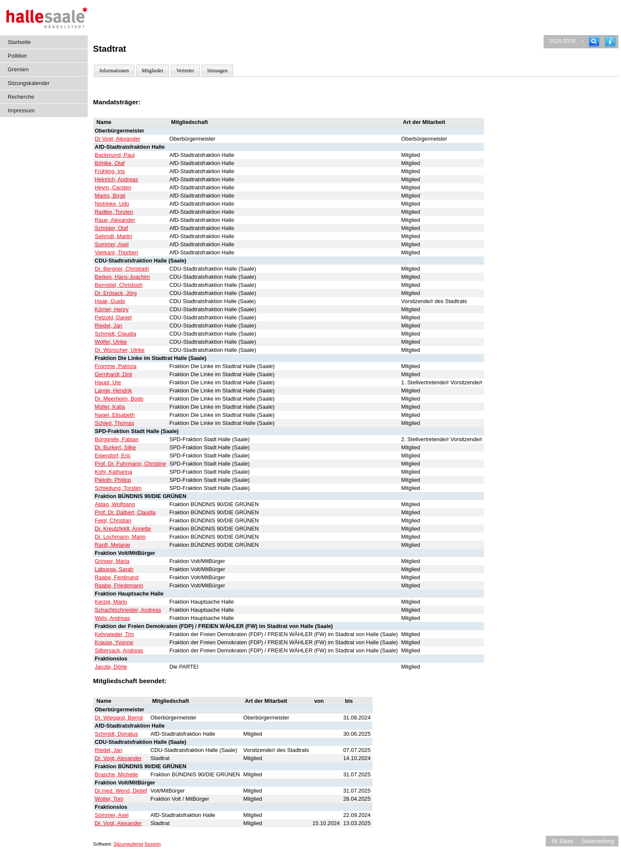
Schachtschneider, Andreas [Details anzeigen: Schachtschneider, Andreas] (128, 610)
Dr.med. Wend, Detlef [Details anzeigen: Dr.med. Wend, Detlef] (121, 790)
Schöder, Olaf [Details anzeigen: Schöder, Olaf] (111, 228)
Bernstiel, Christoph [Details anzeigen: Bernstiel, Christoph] (119, 285)
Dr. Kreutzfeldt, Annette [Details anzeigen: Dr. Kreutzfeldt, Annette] (123, 528)
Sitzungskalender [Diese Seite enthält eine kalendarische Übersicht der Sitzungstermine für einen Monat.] (29, 83)
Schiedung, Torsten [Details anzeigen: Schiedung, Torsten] (118, 488)
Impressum (21, 110)
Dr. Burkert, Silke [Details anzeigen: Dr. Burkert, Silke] (115, 447)
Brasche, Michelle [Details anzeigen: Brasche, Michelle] (116, 774)
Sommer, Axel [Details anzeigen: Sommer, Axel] (112, 244)
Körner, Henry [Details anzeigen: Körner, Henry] (112, 309)
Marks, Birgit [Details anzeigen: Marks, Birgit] (110, 195)
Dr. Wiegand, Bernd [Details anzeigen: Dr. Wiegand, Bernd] (119, 717)
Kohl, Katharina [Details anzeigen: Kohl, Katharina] (114, 472)
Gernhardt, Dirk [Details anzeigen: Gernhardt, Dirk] (113, 374)
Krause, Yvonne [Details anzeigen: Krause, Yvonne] (114, 642)
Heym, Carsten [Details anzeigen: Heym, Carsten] (113, 187)
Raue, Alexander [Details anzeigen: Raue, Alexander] (115, 220)
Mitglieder (152, 71)
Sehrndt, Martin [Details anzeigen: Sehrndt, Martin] (114, 236)
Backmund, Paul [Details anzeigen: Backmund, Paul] (115, 155)
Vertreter (185, 71)
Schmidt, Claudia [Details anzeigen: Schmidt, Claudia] (115, 333)
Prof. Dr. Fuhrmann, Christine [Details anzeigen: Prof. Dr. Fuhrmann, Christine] (130, 463)
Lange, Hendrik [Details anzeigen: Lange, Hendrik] (113, 390)
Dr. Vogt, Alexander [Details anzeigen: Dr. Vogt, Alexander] (118, 758)
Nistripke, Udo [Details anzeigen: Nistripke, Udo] (112, 203)
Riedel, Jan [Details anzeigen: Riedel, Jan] (108, 325)
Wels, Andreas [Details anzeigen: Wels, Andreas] (112, 618)
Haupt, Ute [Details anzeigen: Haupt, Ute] (108, 382)
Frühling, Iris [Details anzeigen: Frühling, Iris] (110, 171)
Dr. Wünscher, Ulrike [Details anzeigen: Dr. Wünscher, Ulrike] (120, 350)
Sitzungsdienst (128, 843)
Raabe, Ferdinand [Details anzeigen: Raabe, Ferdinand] (117, 577)
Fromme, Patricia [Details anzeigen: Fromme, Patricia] (115, 366)
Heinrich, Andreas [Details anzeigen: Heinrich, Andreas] (116, 179)
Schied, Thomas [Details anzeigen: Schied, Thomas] (114, 423)
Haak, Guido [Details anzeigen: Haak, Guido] (110, 301)
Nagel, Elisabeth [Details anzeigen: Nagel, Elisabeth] (115, 415)
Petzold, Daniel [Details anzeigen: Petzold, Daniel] (113, 317)
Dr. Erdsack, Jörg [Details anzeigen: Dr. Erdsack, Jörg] (116, 293)
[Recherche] (594, 41)
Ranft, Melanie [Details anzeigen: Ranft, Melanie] (112, 545)
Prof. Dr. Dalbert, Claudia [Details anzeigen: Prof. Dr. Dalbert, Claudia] (125, 512)
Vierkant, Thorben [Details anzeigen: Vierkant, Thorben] (116, 252)
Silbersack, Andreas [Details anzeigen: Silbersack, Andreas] (119, 650)
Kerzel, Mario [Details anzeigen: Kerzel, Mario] (111, 601)
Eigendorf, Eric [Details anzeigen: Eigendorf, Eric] (113, 455)
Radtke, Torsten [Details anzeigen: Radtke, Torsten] (114, 212)
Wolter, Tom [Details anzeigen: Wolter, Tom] (109, 799)
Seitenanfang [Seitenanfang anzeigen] (598, 841)
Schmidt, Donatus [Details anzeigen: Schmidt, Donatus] (116, 734)
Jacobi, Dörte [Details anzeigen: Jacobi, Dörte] (111, 666)
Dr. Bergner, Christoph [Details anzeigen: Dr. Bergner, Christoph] (122, 268)
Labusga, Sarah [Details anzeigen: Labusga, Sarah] (114, 569)
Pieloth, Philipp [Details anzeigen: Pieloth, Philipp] (113, 480)
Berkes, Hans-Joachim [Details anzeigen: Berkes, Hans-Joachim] (122, 277)
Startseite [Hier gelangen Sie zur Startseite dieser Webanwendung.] (19, 42)
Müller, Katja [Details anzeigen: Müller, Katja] (110, 407)
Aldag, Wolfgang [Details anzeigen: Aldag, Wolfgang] (115, 504)
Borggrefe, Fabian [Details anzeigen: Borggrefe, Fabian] (117, 439)
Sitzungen (217, 71)
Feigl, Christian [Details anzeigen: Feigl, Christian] (113, 520)
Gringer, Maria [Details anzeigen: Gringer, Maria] (112, 561)
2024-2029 (562, 41)
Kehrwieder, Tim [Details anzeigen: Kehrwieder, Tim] (114, 634)
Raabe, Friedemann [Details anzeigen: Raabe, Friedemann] (119, 585)
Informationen (114, 71)
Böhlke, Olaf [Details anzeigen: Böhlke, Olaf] (110, 163)
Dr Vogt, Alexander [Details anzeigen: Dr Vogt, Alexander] (118, 139)
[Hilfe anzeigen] (610, 41)
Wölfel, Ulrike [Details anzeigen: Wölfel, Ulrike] (111, 342)
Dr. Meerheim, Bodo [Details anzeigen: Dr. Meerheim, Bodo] (119, 398)
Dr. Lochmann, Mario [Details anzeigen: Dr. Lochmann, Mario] (120, 537)
